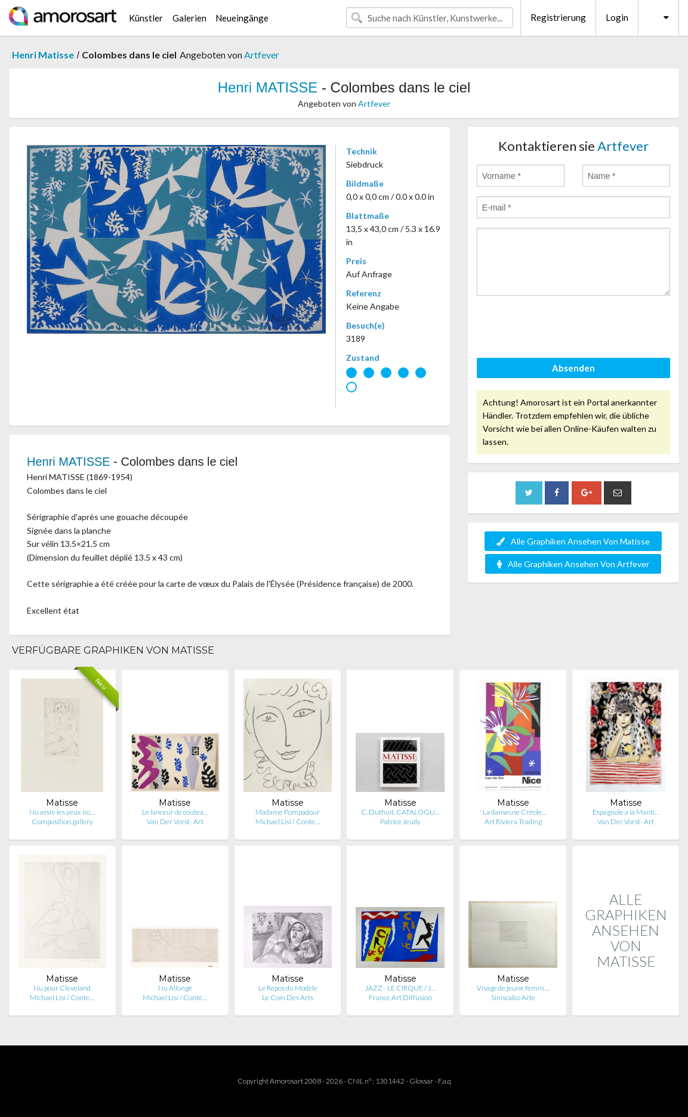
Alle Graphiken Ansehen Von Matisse (573, 541)
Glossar (421, 1080)
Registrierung (558, 17)
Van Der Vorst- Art (175, 821)
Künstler (146, 18)
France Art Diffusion (400, 997)
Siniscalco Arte (513, 997)
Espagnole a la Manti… (626, 811)
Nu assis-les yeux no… (62, 811)
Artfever (261, 54)
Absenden (573, 368)
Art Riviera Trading (513, 821)
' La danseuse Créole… (513, 811)
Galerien (189, 18)
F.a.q (444, 1080)
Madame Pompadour (287, 811)
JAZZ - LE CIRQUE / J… (400, 987)
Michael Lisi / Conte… (287, 821)
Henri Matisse (43, 54)
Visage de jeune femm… (513, 987)
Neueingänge (242, 18)
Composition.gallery (62, 821)
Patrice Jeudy (400, 821)
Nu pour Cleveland (62, 987)
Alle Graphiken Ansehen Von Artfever (573, 564)
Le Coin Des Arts (287, 997)
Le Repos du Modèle (287, 987)
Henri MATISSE (268, 87)
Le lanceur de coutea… (175, 811)
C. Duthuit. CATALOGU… (400, 811)
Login (617, 17)
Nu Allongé (175, 987)
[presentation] (567, 328)
